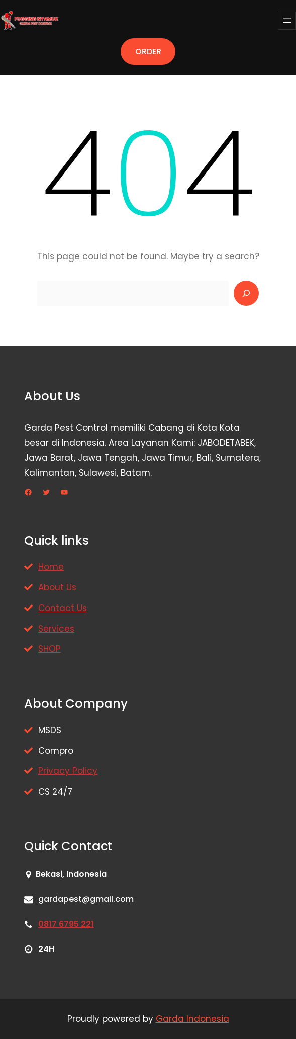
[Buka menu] (287, 21)
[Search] (246, 293)
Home (51, 567)
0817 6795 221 (66, 924)
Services (56, 629)
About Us (57, 587)
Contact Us (62, 608)
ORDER (148, 51)
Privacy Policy (67, 771)
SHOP (49, 649)
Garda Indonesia (192, 1019)
